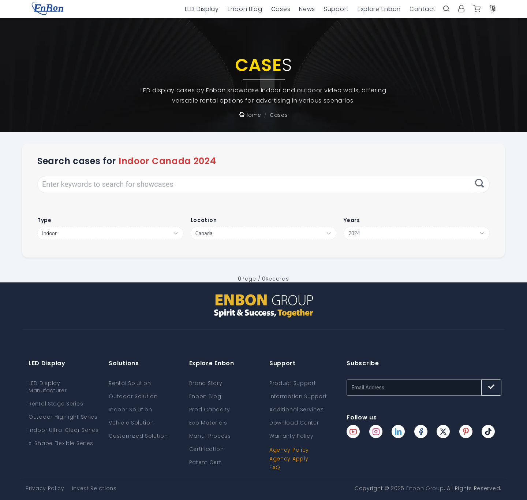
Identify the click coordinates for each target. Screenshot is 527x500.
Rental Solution (130, 383)
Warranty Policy (291, 436)
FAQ (274, 467)
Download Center (294, 422)
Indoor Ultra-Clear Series (64, 430)
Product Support (292, 383)
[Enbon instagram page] (375, 431)
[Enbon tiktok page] (488, 431)
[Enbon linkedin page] (398, 431)
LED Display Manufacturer (48, 386)
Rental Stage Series (56, 403)
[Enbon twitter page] (443, 431)
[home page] (48, 9)
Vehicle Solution (131, 422)
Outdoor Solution (133, 396)
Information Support (298, 396)
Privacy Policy (45, 488)
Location (204, 220)
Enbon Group (425, 488)
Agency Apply (288, 458)
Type (44, 220)
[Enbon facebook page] (420, 431)
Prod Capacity (209, 409)
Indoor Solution (130, 409)
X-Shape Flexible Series (61, 443)
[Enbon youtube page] (353, 431)
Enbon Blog (245, 9)
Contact (423, 9)
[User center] (461, 9)
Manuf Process (210, 436)
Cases (281, 9)
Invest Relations (94, 488)
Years (352, 220)
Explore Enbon (379, 9)
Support (336, 9)
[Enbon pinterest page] (465, 431)
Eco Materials (208, 422)
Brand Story (206, 383)
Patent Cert (205, 462)
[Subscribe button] (491, 387)
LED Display (202, 9)
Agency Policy (289, 449)
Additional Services (296, 409)
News (307, 9)
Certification (206, 449)
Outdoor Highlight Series (63, 417)
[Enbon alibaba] (477, 9)
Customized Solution (138, 436)
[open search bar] (446, 9)
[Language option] (492, 9)
